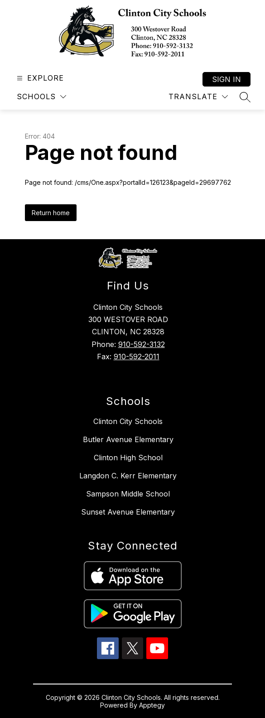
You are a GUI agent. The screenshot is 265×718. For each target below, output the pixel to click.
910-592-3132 (141, 344)
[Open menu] (39, 78)
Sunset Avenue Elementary (128, 511)
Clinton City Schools (128, 421)
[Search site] (245, 97)
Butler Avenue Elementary (128, 439)
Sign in (226, 79)
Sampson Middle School (128, 493)
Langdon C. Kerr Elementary (128, 475)
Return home (51, 213)
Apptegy (152, 705)
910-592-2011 (136, 356)
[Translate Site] (198, 96)
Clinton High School (128, 457)
